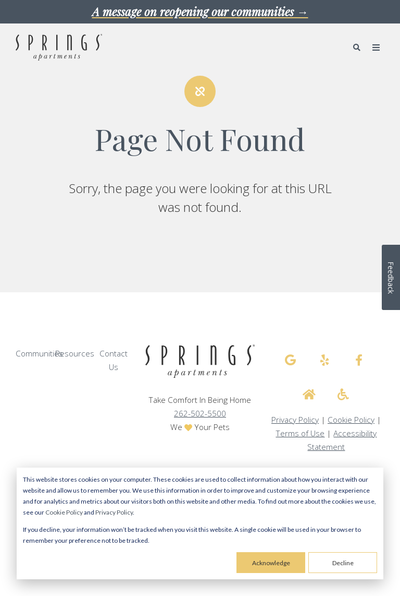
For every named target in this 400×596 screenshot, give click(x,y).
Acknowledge (271, 563)
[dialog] (200, 523)
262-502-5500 (200, 413)
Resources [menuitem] (74, 353)
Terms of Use (300, 433)
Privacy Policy (114, 512)
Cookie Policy (64, 512)
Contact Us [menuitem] (113, 360)
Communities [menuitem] (39, 353)
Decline (343, 563)
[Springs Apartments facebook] (358, 360)
